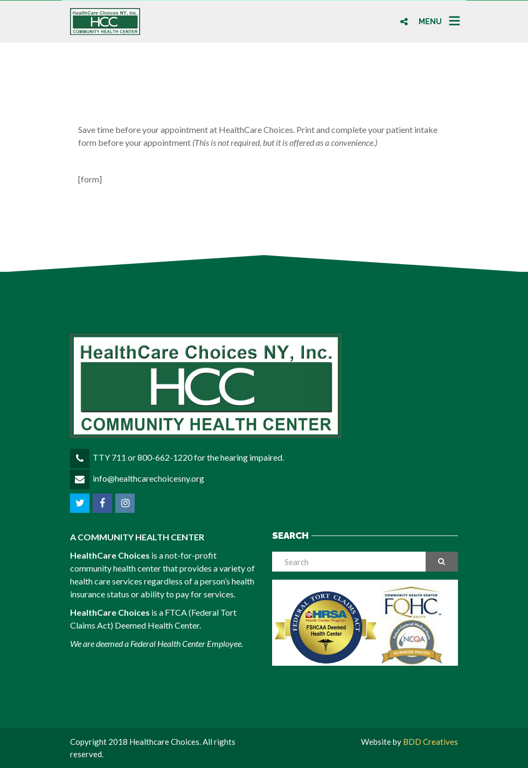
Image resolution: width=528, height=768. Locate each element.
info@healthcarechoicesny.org (148, 478)
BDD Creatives (430, 741)
